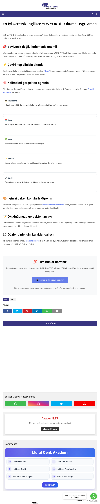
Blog (12, 299)
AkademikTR (50, 418)
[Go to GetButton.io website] (93, 501)
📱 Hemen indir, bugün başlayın (50, 280)
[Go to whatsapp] (93, 496)
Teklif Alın (50, 485)
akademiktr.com (50, 429)
